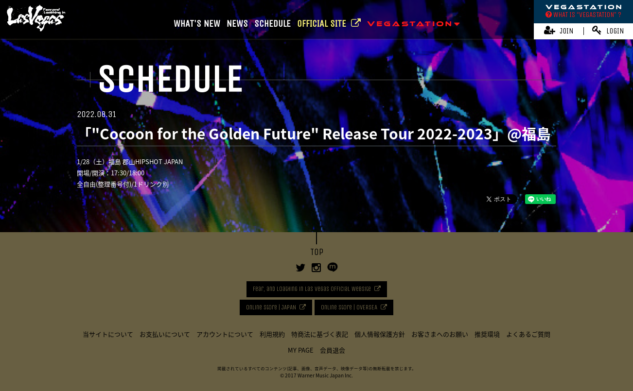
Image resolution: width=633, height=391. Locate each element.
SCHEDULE (272, 23)
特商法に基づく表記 (319, 334)
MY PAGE (301, 350)
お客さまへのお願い (439, 334)
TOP (316, 252)
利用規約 (272, 334)
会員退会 (332, 350)
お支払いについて (165, 334)
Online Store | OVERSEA (349, 307)
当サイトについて (108, 334)
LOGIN (608, 30)
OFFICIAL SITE (329, 23)
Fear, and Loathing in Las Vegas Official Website (312, 288)
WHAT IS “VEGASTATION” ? (583, 14)
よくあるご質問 (528, 334)
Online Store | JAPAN (271, 307)
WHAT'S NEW (197, 23)
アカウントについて (224, 334)
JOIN (559, 30)
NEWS (237, 23)
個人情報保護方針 (379, 334)
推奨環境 (487, 334)
